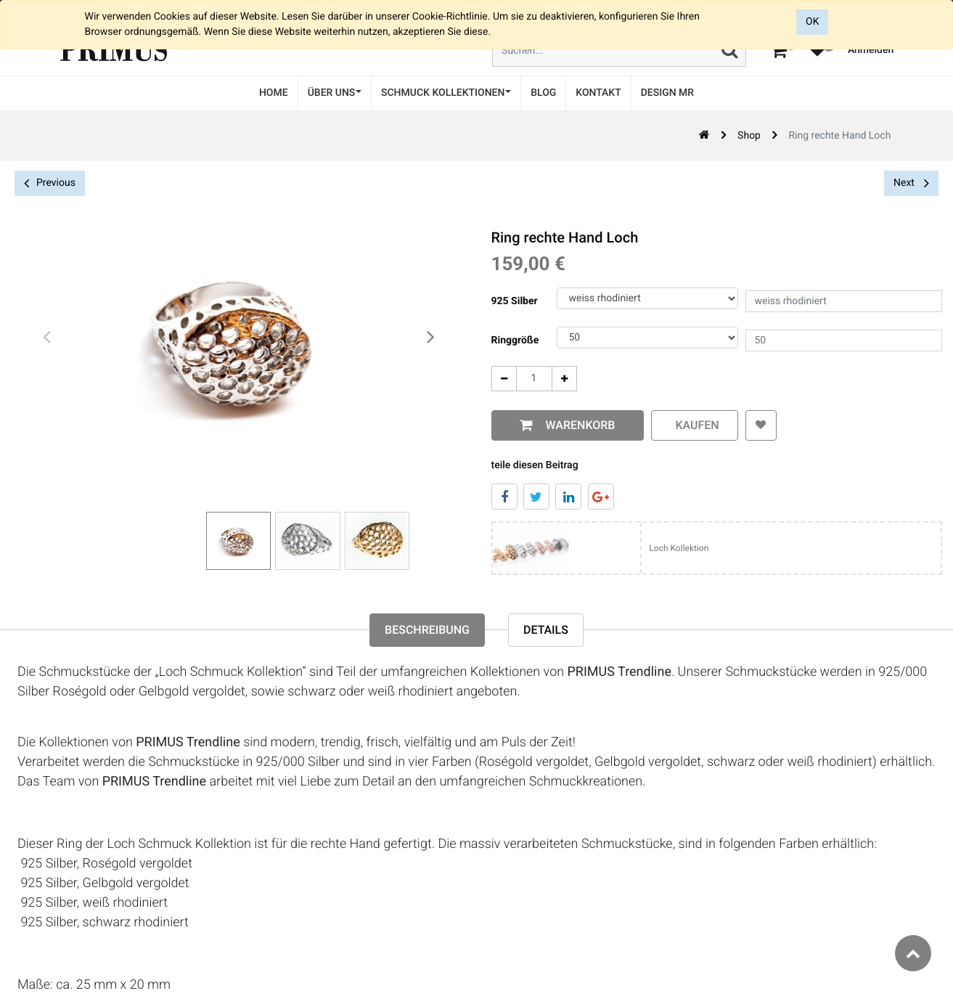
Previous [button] (49, 183)
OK (812, 22)
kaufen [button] (694, 425)
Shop (749, 136)
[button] (761, 425)
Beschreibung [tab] (427, 630)
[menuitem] (273, 93)
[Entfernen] (504, 378)
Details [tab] (545, 630)
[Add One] (564, 378)
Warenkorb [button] (577, 425)
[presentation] (47, 337)
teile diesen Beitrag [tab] (534, 465)
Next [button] (911, 183)
